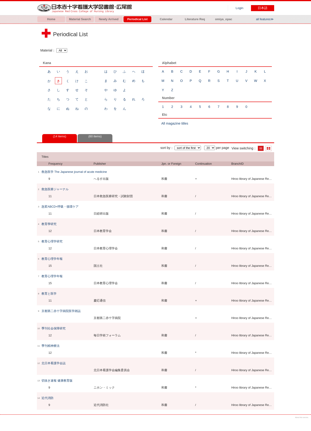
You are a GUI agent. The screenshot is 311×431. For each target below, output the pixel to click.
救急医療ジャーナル (55, 189)
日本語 (262, 8)
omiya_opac (223, 19)
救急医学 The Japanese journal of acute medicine (74, 172)
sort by (165, 148)
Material (46, 50)
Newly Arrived (109, 19)
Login (239, 8)
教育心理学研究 (52, 241)
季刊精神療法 (50, 345)
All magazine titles (174, 123)
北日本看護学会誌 (53, 363)
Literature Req (195, 19)
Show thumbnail (268, 148)
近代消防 (47, 398)
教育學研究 (49, 224)
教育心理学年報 (52, 259)
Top (303, 423)
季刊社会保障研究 (53, 328)
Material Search (80, 19)
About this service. (302, 417)
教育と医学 (49, 293)
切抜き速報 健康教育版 (57, 380)
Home (51, 19)
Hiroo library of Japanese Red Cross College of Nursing (85, 8)
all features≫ (265, 19)
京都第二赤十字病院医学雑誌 (61, 311)
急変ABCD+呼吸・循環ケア (60, 206)
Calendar (166, 19)
